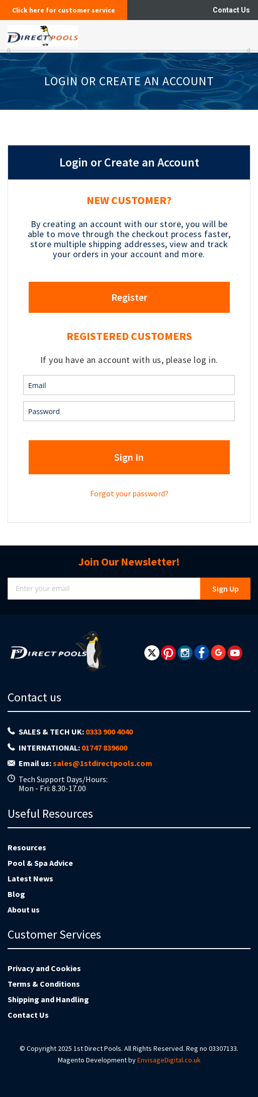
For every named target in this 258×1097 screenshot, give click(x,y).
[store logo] (95, 35)
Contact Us (231, 10)
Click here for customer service (63, 10)
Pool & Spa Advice (40, 863)
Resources (27, 847)
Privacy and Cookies (44, 968)
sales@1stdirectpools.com (102, 763)
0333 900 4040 (109, 731)
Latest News (30, 878)
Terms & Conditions (44, 984)
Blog (16, 894)
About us (24, 909)
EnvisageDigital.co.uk (169, 1059)
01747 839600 (104, 748)
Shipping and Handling (48, 999)
